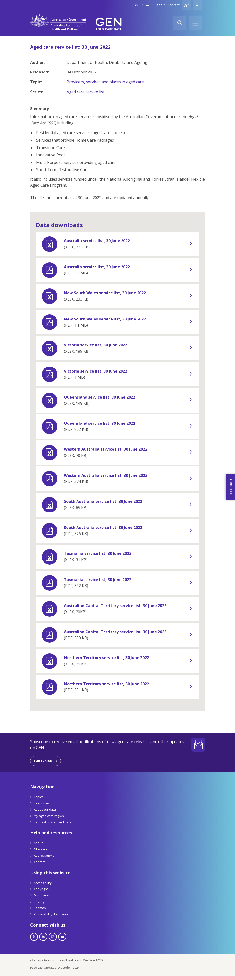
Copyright (41, 889)
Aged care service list (85, 92)
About (160, 5)
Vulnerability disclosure (51, 914)
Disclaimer (41, 895)
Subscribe (43, 760)
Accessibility (43, 883)
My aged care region (49, 816)
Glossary (40, 849)
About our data (45, 809)
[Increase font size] (186, 5)
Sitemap (40, 908)
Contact (174, 5)
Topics (38, 797)
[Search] (179, 23)
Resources (42, 803)
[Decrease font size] (197, 5)
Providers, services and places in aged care (105, 82)
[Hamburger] (195, 23)
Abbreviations (44, 855)
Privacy (39, 901)
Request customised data (52, 822)
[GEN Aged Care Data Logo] (109, 24)
